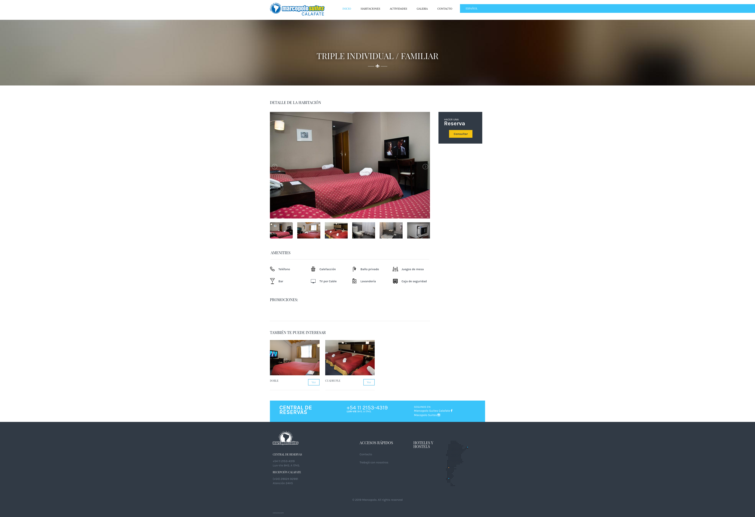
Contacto (444, 8)
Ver (314, 382)
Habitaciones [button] (370, 8)
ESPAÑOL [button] (472, 8)
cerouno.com (278, 513)
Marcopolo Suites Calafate (433, 410)
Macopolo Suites (427, 415)
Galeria (422, 8)
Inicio (347, 8)
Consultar (461, 134)
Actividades (398, 8)
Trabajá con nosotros (374, 462)
